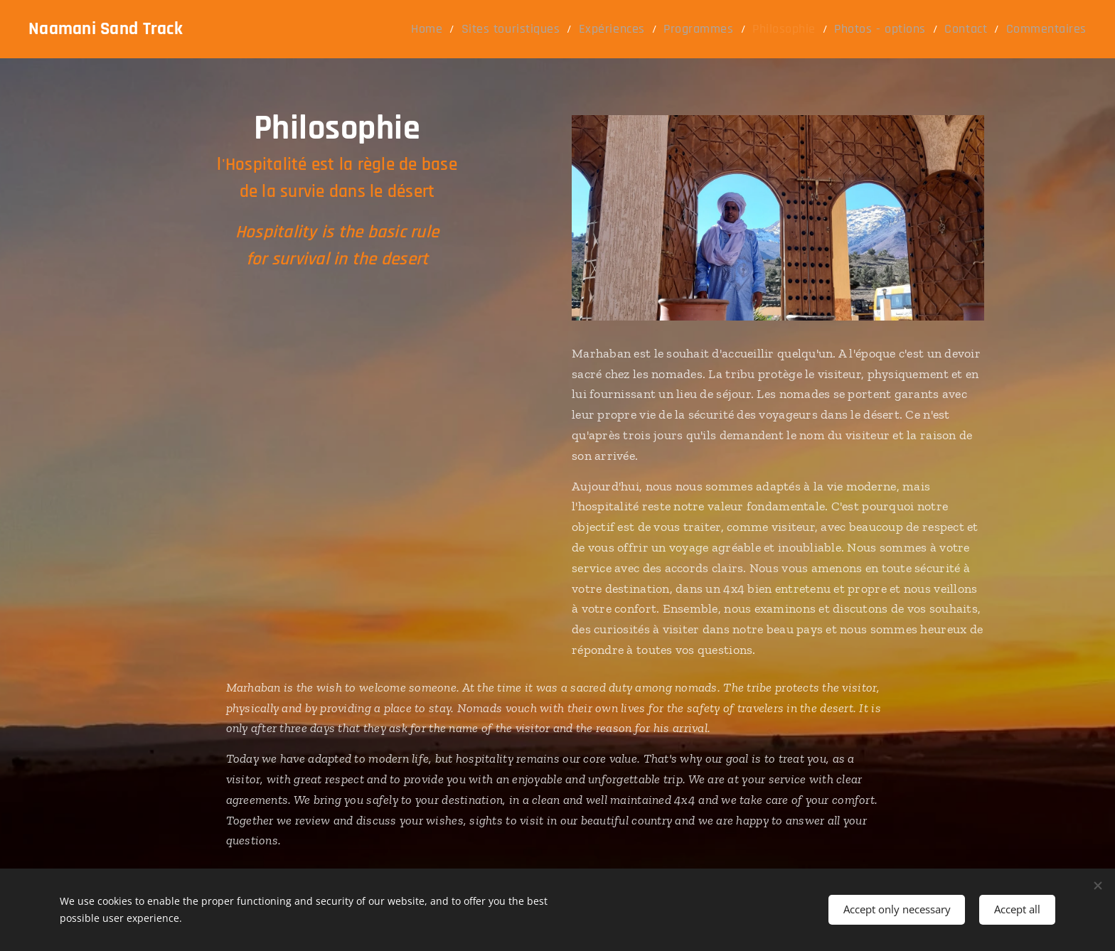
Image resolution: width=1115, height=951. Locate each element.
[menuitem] (487, 29)
